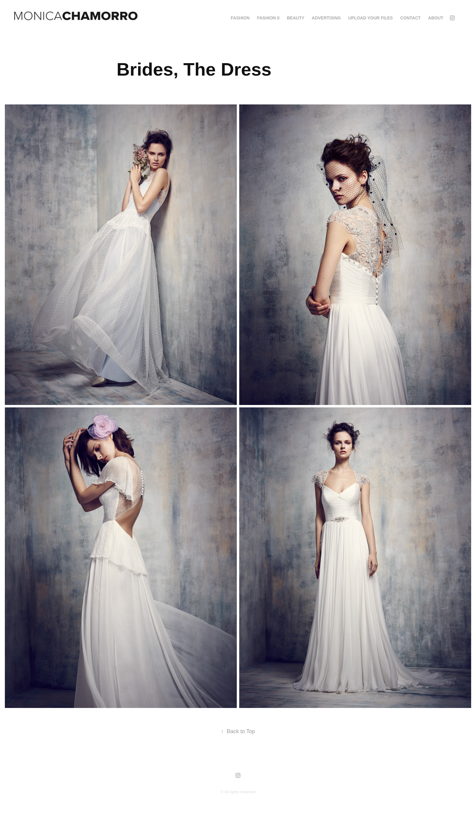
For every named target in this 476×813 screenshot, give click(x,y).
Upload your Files (370, 17)
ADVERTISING (326, 17)
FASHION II (268, 17)
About (435, 17)
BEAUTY (295, 17)
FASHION (240, 17)
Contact (410, 17)
